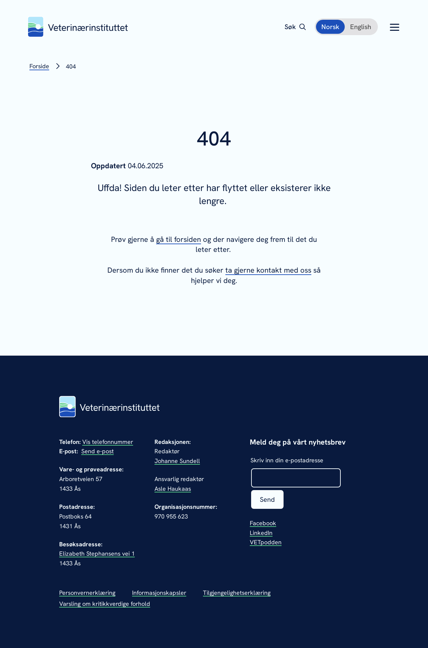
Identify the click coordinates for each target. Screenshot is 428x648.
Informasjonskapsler (159, 592)
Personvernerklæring (87, 592)
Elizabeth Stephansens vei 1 (97, 553)
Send (267, 499)
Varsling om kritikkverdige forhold (104, 604)
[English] (361, 27)
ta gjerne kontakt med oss (268, 270)
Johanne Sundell (177, 461)
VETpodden (266, 542)
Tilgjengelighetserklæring (237, 592)
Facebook (263, 523)
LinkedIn (261, 533)
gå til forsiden (178, 239)
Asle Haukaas (172, 488)
